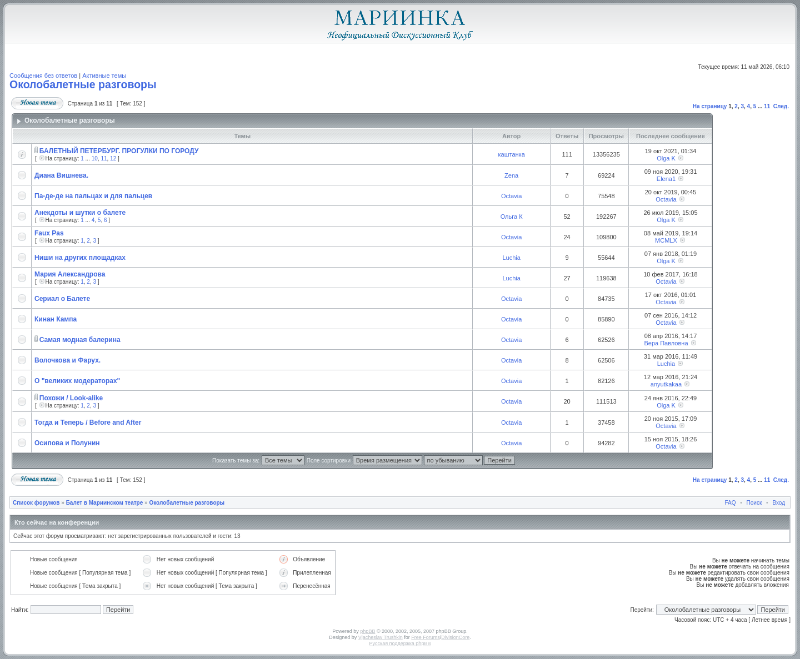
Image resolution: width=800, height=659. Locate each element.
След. (781, 106)
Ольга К (512, 216)
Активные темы (104, 75)
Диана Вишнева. (61, 175)
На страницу (710, 106)
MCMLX (666, 240)
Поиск (754, 503)
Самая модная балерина (80, 340)
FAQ (730, 503)
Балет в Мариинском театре (104, 503)
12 (113, 158)
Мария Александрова (69, 274)
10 (95, 158)
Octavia (511, 196)
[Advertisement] (749, 291)
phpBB (367, 631)
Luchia (511, 257)
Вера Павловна (666, 343)
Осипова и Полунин (67, 443)
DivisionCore (455, 637)
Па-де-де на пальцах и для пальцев (93, 196)
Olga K (666, 158)
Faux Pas (49, 233)
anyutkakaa (666, 384)
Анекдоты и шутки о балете (80, 213)
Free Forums (425, 637)
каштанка (511, 154)
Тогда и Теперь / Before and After (87, 422)
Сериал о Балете (62, 299)
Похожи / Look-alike (71, 398)
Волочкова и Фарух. (67, 360)
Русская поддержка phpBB (400, 643)
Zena (511, 175)
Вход (778, 503)
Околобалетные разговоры (83, 84)
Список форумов (36, 503)
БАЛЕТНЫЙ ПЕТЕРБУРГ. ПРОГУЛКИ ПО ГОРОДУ (119, 151)
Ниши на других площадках (80, 257)
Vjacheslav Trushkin (380, 637)
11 (767, 106)
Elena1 (666, 178)
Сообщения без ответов (43, 75)
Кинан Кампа (55, 319)
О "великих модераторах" (77, 381)
